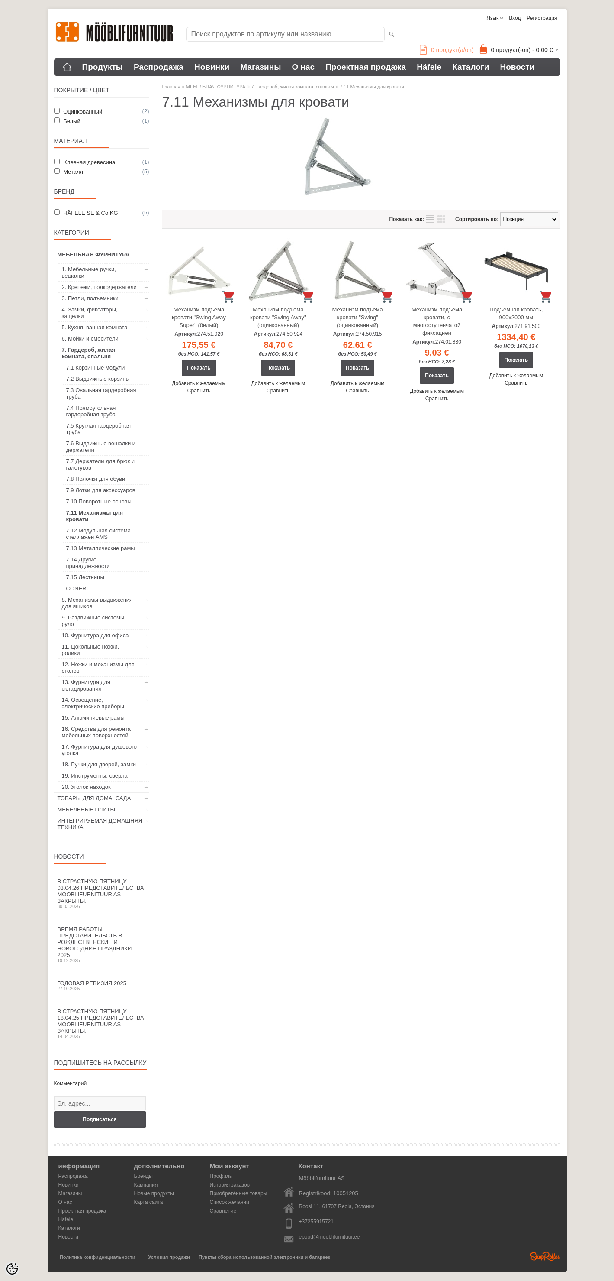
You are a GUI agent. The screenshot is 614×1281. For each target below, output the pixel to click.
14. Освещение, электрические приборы (93, 703)
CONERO (78, 588)
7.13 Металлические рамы (100, 548)
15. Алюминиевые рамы (93, 717)
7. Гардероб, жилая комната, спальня (88, 353)
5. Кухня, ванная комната (95, 327)
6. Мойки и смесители (90, 338)
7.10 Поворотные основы (99, 501)
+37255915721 (316, 1222)
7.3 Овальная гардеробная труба (101, 393)
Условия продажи (169, 1257)
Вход (515, 18)
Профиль (221, 1176)
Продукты (102, 66)
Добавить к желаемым (199, 383)
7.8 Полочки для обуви (95, 479)
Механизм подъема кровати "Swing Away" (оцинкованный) (278, 317)
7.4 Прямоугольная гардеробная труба (91, 411)
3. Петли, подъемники (90, 298)
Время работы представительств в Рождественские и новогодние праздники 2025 (102, 944)
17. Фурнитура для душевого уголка (99, 749)
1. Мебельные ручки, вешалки (89, 272)
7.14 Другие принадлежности (88, 562)
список (430, 219)
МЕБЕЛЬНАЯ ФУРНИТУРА (94, 254)
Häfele (429, 66)
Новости (517, 66)
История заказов (230, 1185)
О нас (303, 66)
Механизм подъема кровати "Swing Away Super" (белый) (199, 317)
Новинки (211, 66)
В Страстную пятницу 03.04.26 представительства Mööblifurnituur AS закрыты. (102, 893)
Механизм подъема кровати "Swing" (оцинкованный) (357, 317)
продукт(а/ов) (447, 49)
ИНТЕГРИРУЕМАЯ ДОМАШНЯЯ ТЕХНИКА (100, 823)
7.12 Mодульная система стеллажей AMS (98, 533)
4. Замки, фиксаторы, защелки (90, 312)
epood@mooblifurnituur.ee (329, 1237)
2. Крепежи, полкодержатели (99, 287)
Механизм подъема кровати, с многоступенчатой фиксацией (436, 321)
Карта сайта (148, 1202)
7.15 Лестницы (85, 577)
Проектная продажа (365, 66)
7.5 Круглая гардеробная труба (98, 428)
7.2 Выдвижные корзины (98, 379)
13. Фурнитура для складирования (86, 685)
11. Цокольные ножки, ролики (90, 649)
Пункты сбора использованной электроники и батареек (264, 1257)
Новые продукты (154, 1193)
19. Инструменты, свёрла (95, 775)
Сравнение (223, 1211)
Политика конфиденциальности (97, 1257)
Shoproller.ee (545, 1256)
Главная (171, 86)
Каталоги (470, 66)
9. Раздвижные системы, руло (94, 620)
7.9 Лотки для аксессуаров (100, 490)
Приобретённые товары (238, 1193)
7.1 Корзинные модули (95, 367)
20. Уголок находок (86, 787)
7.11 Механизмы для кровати (94, 515)
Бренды (143, 1176)
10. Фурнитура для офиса (95, 635)
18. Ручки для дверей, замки (99, 764)
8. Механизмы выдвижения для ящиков (97, 603)
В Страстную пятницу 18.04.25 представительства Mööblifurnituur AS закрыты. (102, 1023)
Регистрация (542, 18)
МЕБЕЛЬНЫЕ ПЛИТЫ (87, 809)
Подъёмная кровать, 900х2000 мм (516, 313)
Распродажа (158, 66)
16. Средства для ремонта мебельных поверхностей (96, 732)
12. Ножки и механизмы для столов (98, 667)
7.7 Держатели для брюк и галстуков (100, 464)
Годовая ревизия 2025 (102, 985)
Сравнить (198, 391)
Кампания (146, 1185)
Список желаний (229, 1202)
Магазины (260, 66)
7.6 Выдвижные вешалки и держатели (101, 446)
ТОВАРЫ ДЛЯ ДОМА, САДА (94, 798)
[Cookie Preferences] (12, 1269)
